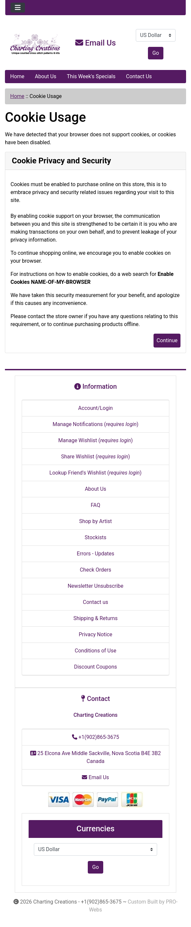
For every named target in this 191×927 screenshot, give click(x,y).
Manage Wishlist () (95, 440)
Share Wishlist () (95, 456)
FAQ (95, 505)
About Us (45, 76)
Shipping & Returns (95, 618)
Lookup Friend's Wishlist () (95, 473)
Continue (167, 340)
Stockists (96, 537)
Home (17, 76)
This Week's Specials (91, 76)
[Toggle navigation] (18, 8)
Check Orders (95, 570)
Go (155, 53)
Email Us (95, 43)
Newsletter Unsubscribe (96, 586)
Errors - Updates (95, 553)
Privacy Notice (95, 634)
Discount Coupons (95, 667)
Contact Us (139, 76)
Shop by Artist (95, 521)
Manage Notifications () (95, 424)
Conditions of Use (95, 650)
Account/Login (95, 408)
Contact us (95, 602)
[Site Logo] (35, 44)
